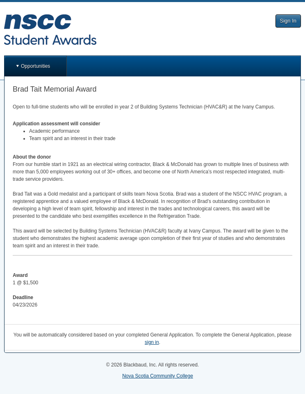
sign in (152, 342)
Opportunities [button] (35, 66)
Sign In (288, 21)
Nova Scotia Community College (157, 376)
